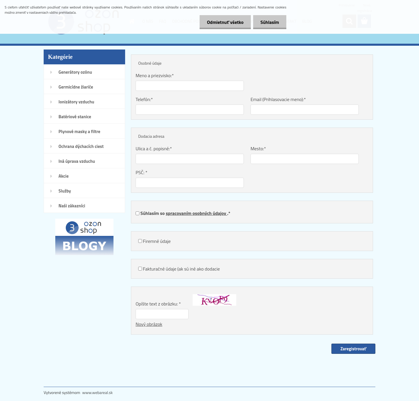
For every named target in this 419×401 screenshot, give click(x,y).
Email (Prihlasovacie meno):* (278, 99)
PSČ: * (142, 172)
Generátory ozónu (75, 72)
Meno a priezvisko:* (155, 75)
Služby (64, 191)
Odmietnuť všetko (225, 22)
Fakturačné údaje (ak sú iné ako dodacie (181, 268)
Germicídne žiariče (75, 87)
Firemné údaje (157, 241)
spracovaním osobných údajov (196, 213)
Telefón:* (144, 99)
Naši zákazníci (71, 205)
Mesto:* (258, 148)
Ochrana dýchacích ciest (81, 146)
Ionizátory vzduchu (76, 101)
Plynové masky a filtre (79, 131)
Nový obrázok (149, 324)
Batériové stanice (74, 116)
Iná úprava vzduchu (76, 161)
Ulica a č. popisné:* (154, 148)
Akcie (63, 176)
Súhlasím (269, 22)
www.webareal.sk (97, 392)
